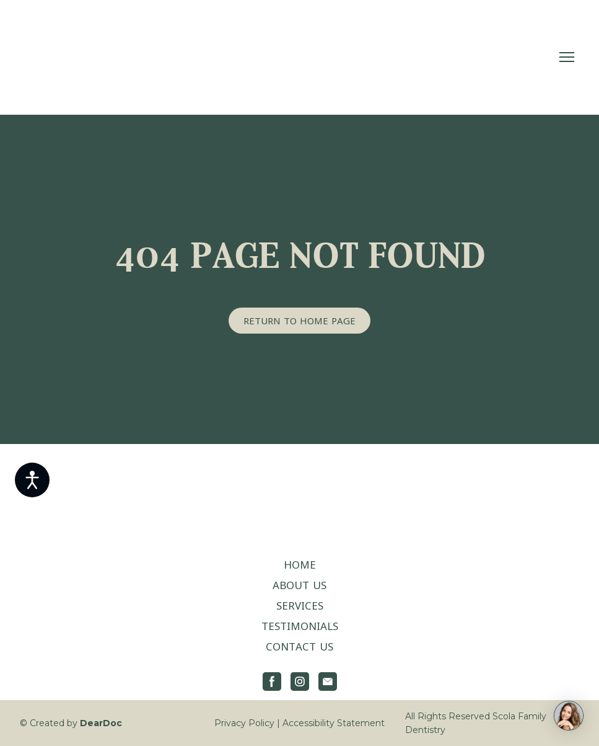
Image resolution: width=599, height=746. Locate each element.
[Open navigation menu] (566, 57)
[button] (299, 321)
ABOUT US (299, 585)
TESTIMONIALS (299, 626)
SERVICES (299, 605)
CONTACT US (299, 646)
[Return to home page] (102, 57)
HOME (300, 564)
